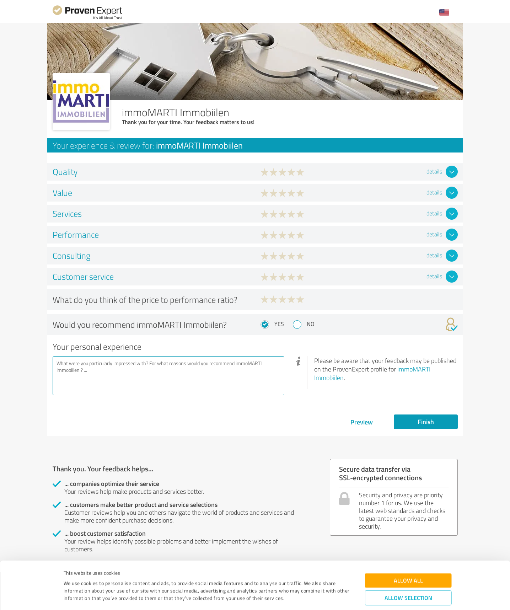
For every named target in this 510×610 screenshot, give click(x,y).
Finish (426, 421)
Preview (361, 422)
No (311, 324)
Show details (299, 596)
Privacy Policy (99, 576)
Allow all (408, 544)
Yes (279, 324)
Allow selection (408, 561)
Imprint (72, 576)
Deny (408, 583)
